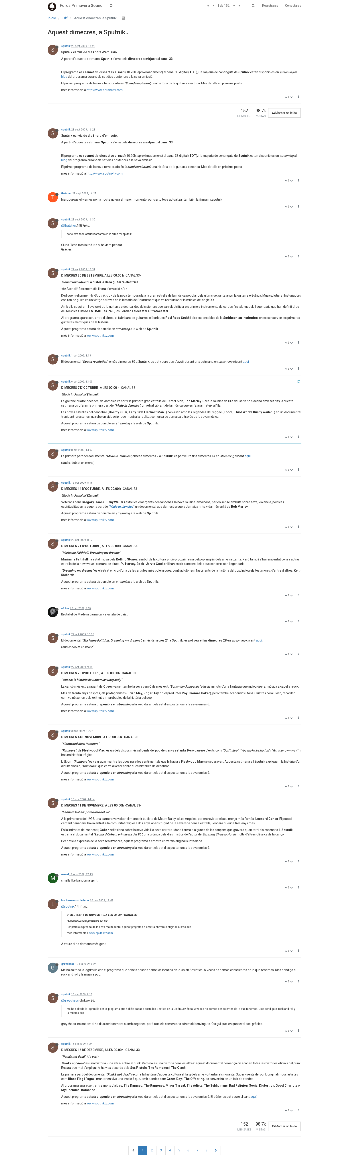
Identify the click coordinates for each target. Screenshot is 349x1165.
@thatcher (68, 225)
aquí (246, 361)
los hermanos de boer (75, 900)
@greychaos (70, 1000)
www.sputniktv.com (100, 335)
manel (65, 874)
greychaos (68, 963)
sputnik (66, 46)
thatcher (66, 193)
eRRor (65, 608)
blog (64, 76)
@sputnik (67, 906)
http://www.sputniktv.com (105, 90)
